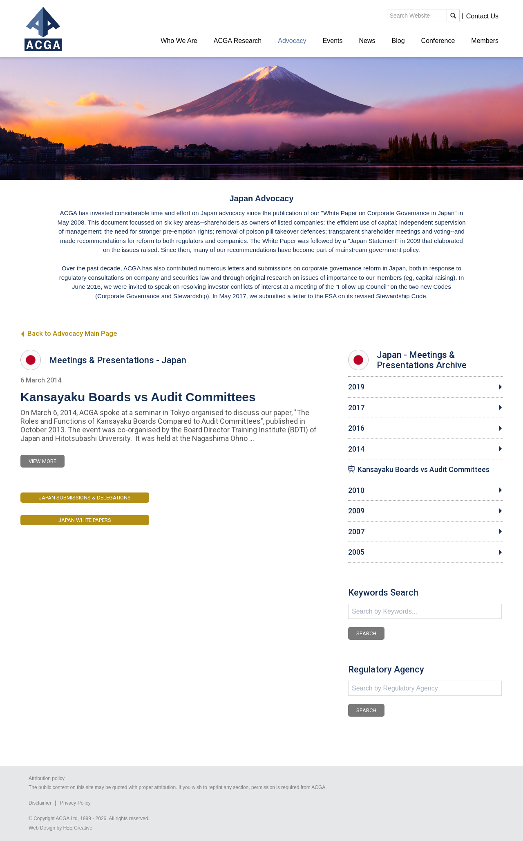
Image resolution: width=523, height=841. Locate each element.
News (367, 40)
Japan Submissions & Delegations (85, 498)
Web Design (42, 828)
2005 (356, 552)
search (357, 18)
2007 (356, 532)
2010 (356, 490)
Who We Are (179, 40)
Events (333, 40)
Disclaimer (40, 803)
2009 (356, 511)
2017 (356, 408)
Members (484, 40)
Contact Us (482, 16)
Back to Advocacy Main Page (68, 333)
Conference (438, 40)
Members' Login (435, 16)
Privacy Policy (75, 803)
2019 (356, 387)
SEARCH (366, 633)
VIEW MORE (42, 461)
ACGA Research (238, 40)
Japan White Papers (84, 520)
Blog (398, 40)
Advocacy (292, 40)
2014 (356, 449)
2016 (356, 428)
